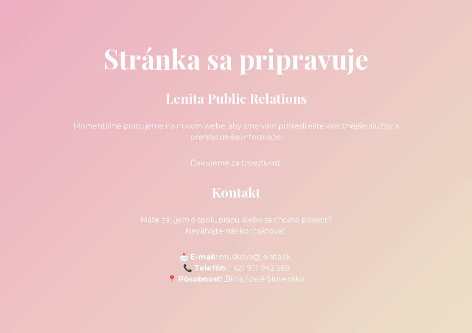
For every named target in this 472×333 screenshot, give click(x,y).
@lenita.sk (272, 257)
